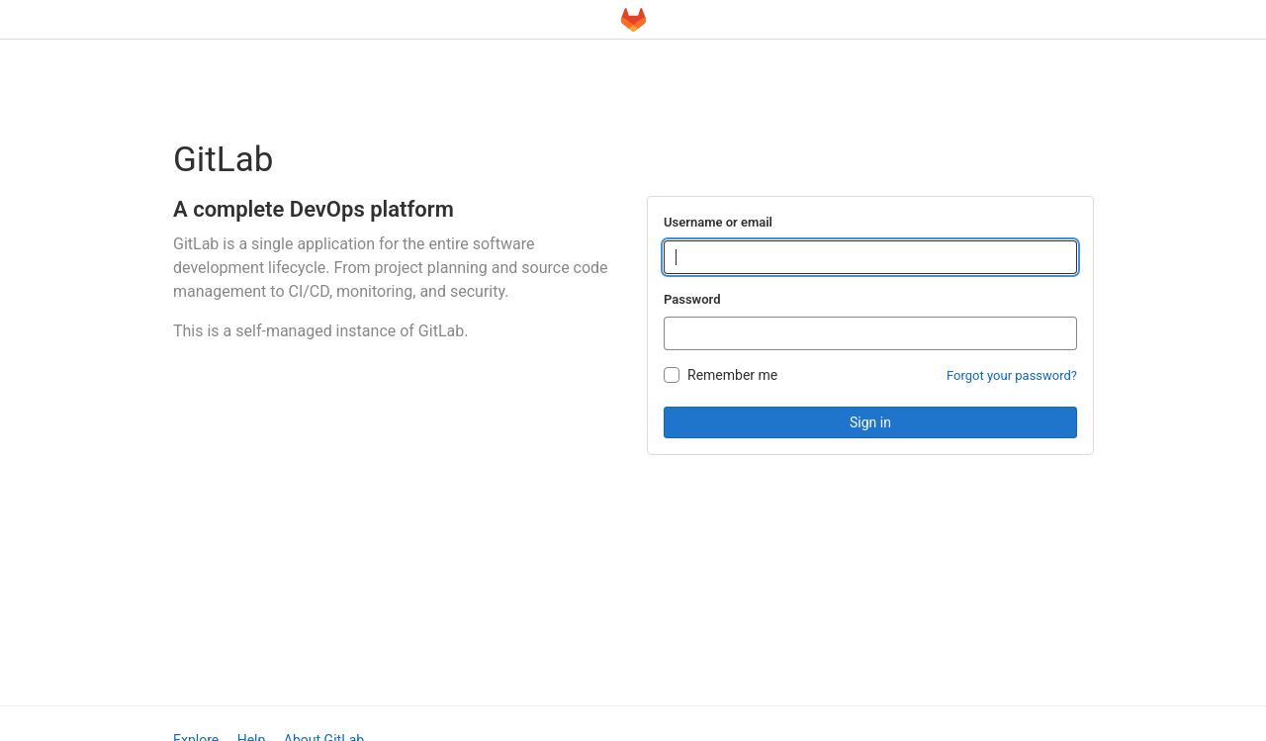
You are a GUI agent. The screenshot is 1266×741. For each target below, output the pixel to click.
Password (692, 299)
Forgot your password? (1012, 375)
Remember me (732, 375)
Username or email (718, 222)
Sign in (870, 422)
